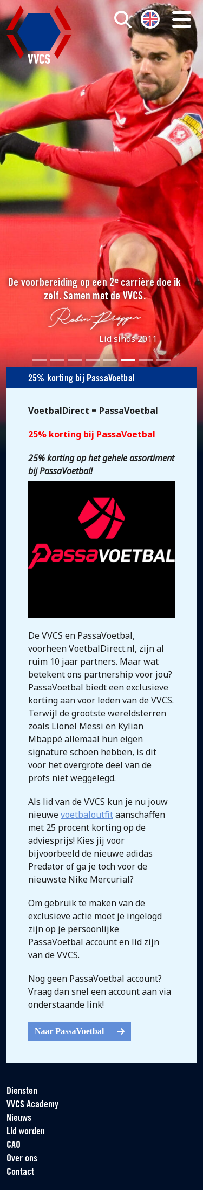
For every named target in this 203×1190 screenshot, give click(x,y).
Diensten (21, 1091)
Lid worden (25, 1132)
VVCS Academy (32, 1105)
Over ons (21, 1159)
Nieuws (18, 1118)
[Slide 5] (110, 360)
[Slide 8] (163, 360)
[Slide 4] (93, 360)
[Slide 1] (39, 360)
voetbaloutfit (87, 814)
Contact (20, 1172)
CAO (13, 1145)
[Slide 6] (128, 360)
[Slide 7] (146, 360)
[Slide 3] (75, 360)
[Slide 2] (57, 360)
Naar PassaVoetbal (80, 1031)
